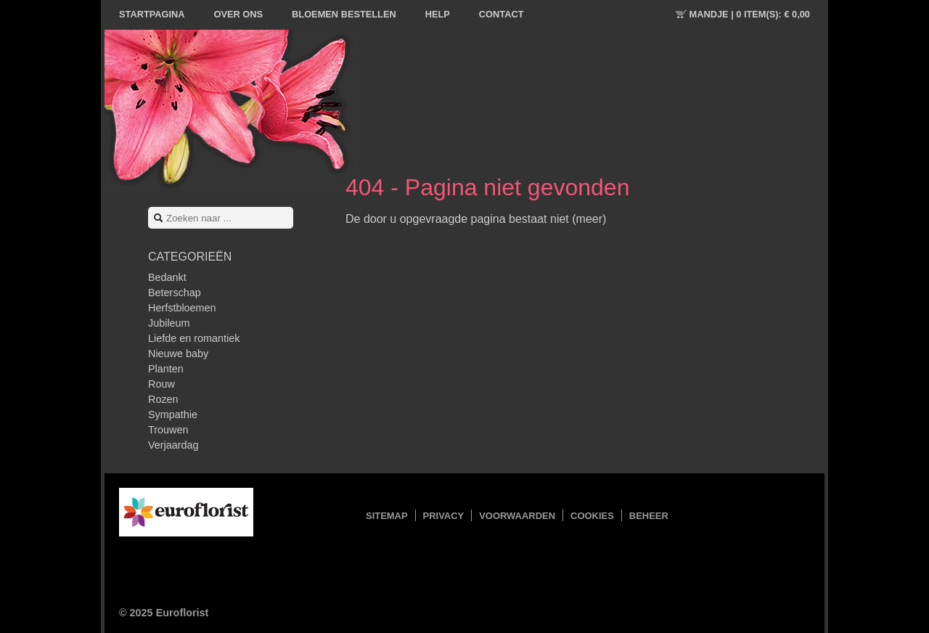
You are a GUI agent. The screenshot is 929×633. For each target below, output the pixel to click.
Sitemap (387, 515)
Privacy (443, 515)
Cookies (592, 515)
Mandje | (749, 14)
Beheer (648, 515)
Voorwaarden (517, 515)
